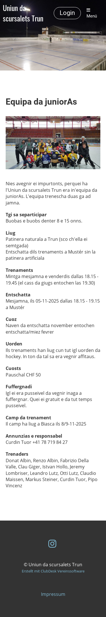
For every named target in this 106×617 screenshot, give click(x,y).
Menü (91, 13)
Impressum (53, 594)
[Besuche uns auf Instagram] (52, 543)
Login (67, 12)
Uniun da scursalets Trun (23, 13)
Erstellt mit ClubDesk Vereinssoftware (53, 571)
